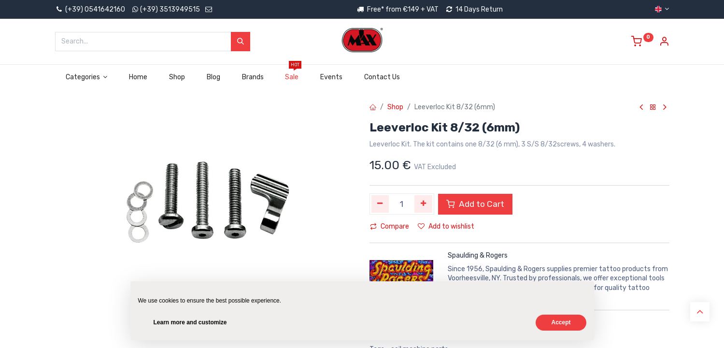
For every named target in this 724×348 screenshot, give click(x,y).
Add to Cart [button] (475, 204)
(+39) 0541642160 (90, 9)
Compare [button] (389, 226)
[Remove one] (380, 204)
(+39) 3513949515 (170, 9)
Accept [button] (560, 322)
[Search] (240, 41)
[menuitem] (138, 77)
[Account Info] (664, 43)
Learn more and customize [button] (190, 322)
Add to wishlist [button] (446, 226)
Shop (395, 107)
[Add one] (423, 204)
